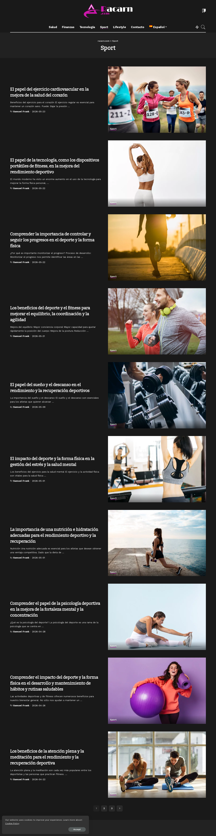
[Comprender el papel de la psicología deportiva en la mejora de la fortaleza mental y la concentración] (157, 617)
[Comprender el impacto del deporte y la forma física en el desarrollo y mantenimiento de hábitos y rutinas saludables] (157, 691)
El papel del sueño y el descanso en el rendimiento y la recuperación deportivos (51, 387)
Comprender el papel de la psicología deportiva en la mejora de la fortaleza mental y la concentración (50, 609)
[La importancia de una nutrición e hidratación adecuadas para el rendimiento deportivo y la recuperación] (157, 543)
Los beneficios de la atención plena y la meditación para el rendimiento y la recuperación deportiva (53, 757)
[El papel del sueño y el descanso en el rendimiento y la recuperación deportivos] (157, 395)
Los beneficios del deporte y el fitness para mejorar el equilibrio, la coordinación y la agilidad (51, 313)
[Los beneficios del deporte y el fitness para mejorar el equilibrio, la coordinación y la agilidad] (157, 321)
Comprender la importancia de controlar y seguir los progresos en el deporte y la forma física (55, 239)
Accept (41, 829)
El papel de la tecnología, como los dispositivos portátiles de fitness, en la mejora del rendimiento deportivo (52, 166)
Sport (113, 129)
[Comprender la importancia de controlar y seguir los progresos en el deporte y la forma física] (157, 247)
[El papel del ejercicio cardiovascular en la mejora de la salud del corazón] (157, 99)
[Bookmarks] (203, 11)
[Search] (203, 27)
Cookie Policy (13, 822)
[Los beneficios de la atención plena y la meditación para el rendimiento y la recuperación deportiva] (157, 764)
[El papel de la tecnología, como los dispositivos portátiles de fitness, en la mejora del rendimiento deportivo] (157, 173)
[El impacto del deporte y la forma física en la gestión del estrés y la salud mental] (157, 469)
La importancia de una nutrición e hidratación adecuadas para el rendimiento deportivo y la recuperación (54, 532)
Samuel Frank (21, 111)
